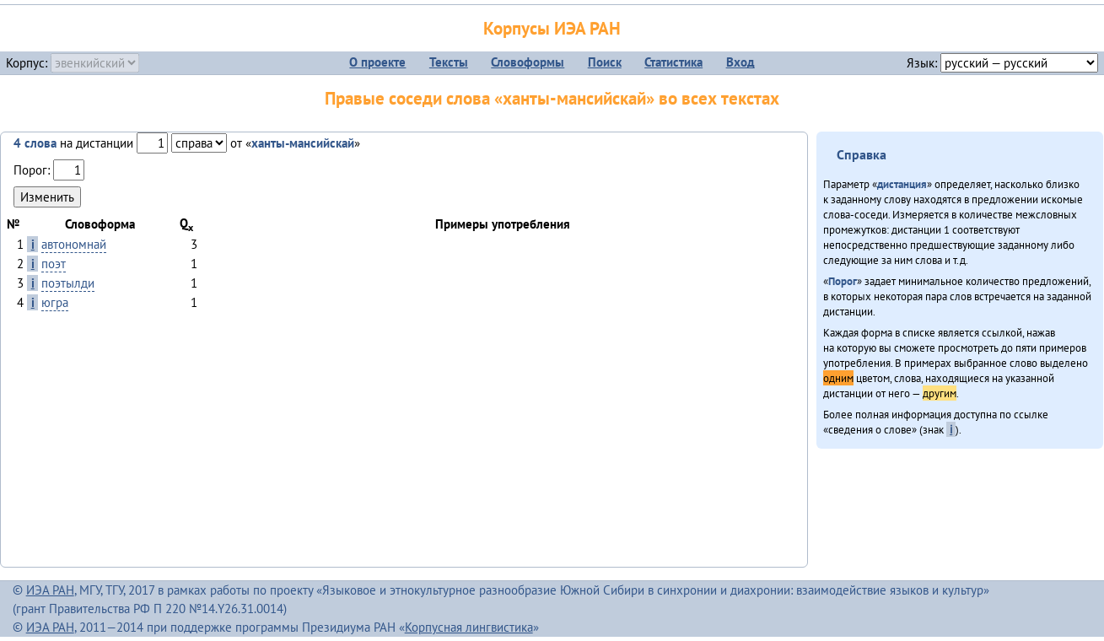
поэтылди (67, 283)
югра (54, 302)
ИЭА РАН (50, 590)
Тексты (448, 62)
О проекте (377, 62)
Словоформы (527, 62)
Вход (740, 62)
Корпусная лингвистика (469, 627)
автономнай (73, 244)
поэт (53, 264)
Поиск (605, 62)
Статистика (673, 62)
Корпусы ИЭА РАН (552, 28)
